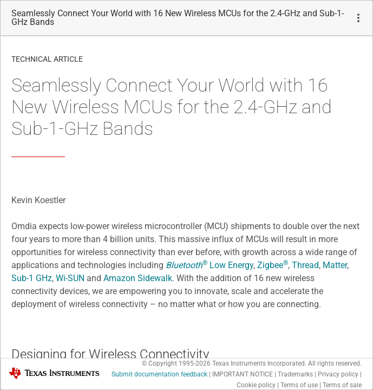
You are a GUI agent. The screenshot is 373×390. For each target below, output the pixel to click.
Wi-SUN (70, 278)
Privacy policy (338, 374)
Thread (305, 265)
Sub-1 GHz (31, 278)
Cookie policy (256, 385)
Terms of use (299, 385)
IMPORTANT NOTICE (242, 374)
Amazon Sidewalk (137, 278)
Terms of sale (342, 385)
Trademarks (295, 374)
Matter (335, 265)
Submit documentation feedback (159, 374)
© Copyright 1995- (176, 363)
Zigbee (272, 265)
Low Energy (209, 265)
